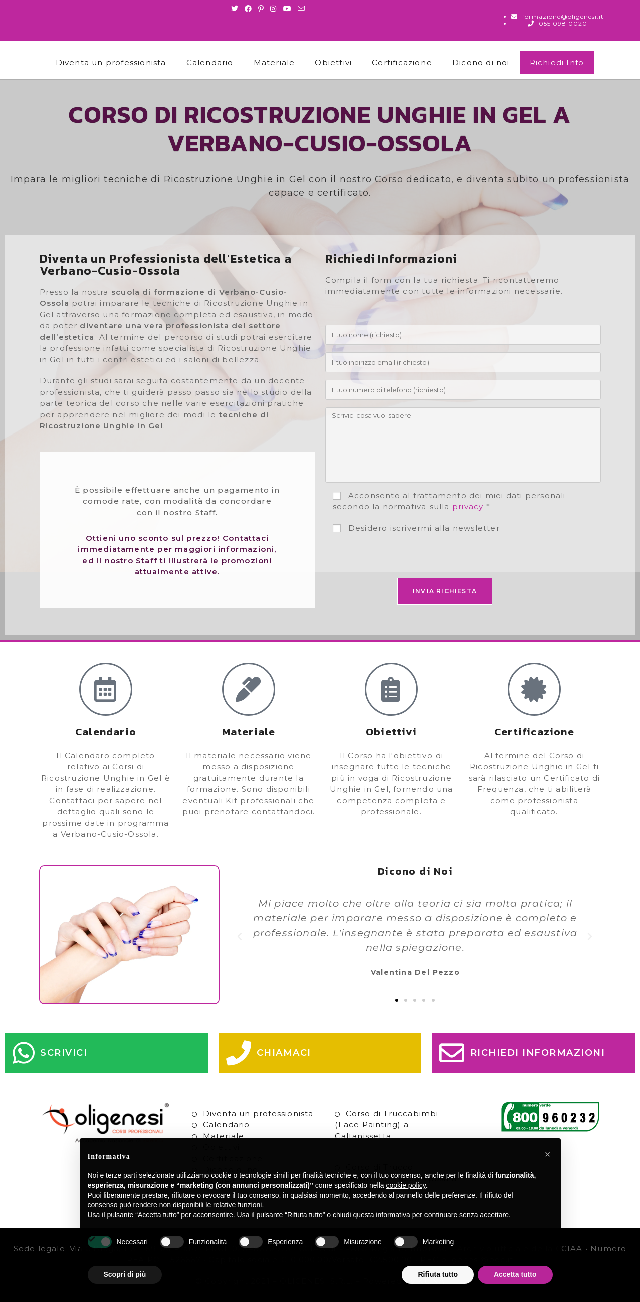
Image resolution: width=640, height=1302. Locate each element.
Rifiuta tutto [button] (438, 1274)
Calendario (210, 62)
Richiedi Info (557, 62)
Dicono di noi (481, 62)
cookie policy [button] (405, 1185)
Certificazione (402, 62)
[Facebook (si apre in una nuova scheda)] (248, 8)
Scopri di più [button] (125, 1274)
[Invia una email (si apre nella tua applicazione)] (301, 8)
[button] (240, 937)
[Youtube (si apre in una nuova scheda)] (287, 8)
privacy (467, 506)
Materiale (274, 62)
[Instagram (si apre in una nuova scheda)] (273, 8)
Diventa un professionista (111, 62)
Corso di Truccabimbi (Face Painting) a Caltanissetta (386, 1125)
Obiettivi (333, 62)
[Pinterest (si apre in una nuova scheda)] (261, 8)
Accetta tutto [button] (515, 1274)
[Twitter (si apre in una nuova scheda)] (236, 8)
